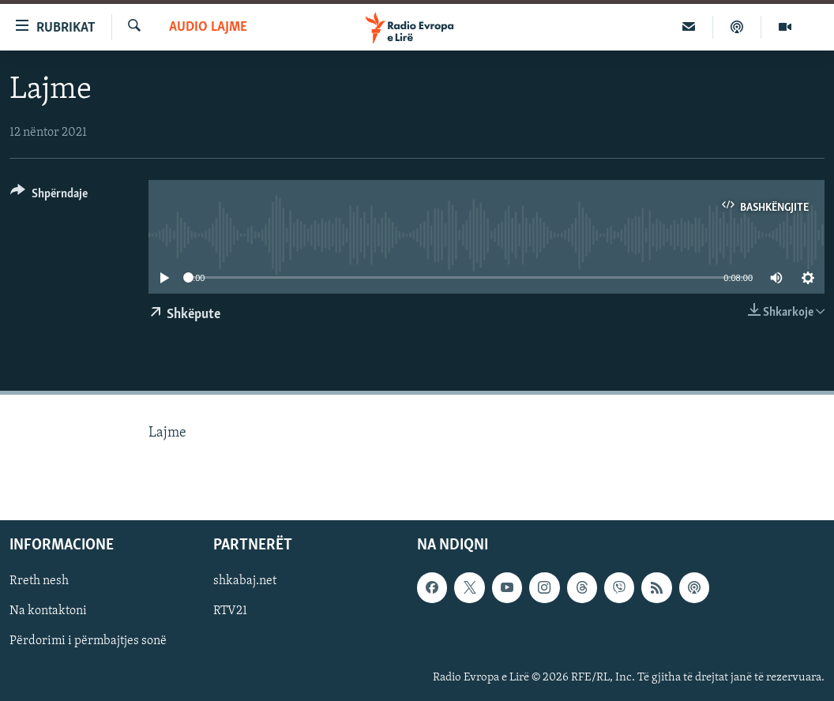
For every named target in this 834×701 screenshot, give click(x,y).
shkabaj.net (244, 581)
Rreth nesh (39, 581)
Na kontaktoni (48, 611)
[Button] (49, 196)
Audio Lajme (208, 27)
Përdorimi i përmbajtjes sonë (88, 641)
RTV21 (230, 611)
